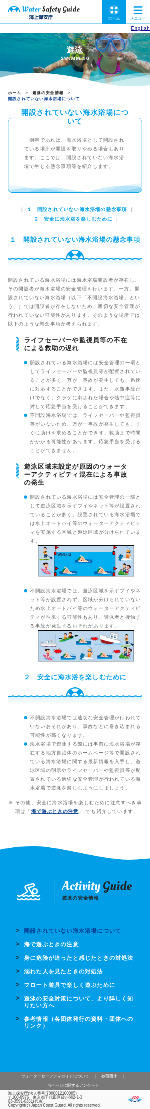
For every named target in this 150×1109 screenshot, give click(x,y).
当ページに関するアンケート (73, 1085)
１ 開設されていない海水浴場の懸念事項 (77, 209)
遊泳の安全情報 (48, 93)
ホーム (114, 18)
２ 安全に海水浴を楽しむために (73, 219)
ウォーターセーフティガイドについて (55, 1076)
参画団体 (109, 1076)
